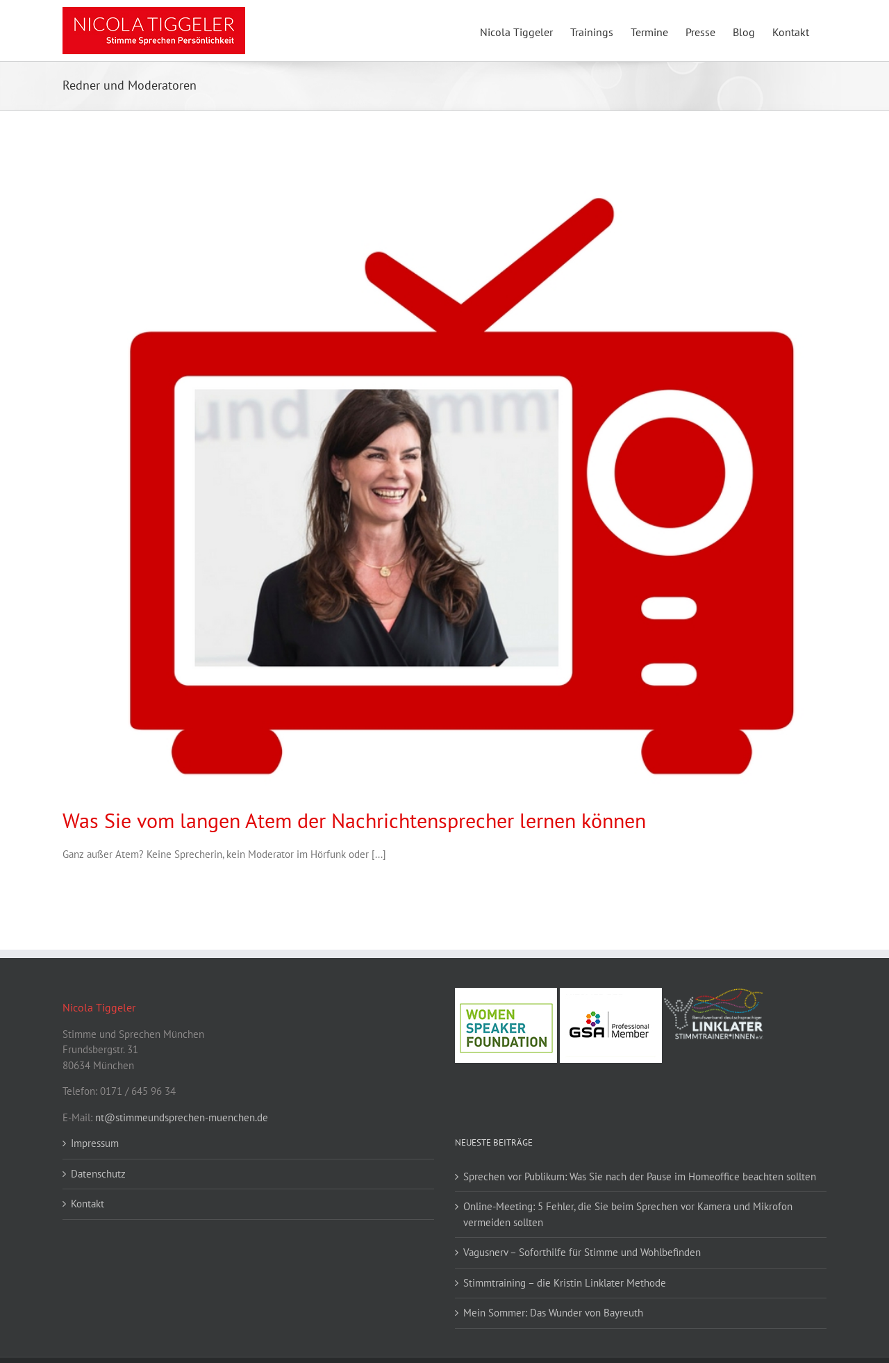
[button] (30, 1332)
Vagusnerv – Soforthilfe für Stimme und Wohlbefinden (582, 1252)
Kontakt (87, 1203)
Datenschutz (98, 1173)
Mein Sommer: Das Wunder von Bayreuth (553, 1312)
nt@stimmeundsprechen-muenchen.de (181, 1117)
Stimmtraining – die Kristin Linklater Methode (564, 1282)
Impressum (95, 1143)
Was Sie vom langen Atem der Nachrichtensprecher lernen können (354, 820)
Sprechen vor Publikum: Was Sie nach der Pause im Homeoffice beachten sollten (639, 1176)
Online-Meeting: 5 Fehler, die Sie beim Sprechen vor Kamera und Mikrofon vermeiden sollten (627, 1214)
